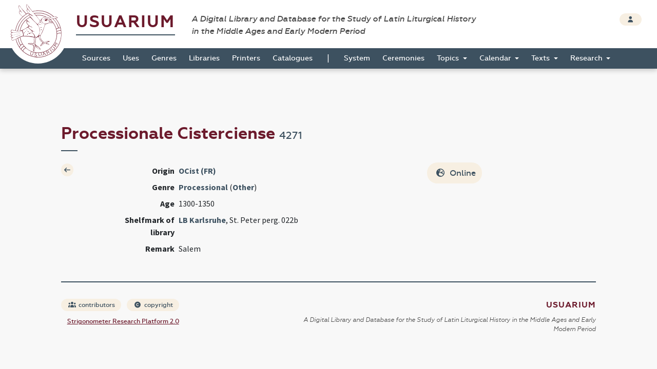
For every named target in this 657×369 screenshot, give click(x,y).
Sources (96, 58)
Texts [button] (541, 58)
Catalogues (293, 58)
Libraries (204, 58)
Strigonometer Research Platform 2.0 (123, 321)
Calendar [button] (496, 58)
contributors (91, 305)
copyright (153, 305)
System (357, 58)
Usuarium (125, 22)
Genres (164, 58)
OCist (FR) (197, 171)
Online (455, 173)
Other (243, 187)
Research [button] (587, 58)
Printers (246, 58)
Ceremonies (403, 58)
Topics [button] (449, 58)
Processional (203, 187)
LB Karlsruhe (202, 220)
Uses (131, 58)
